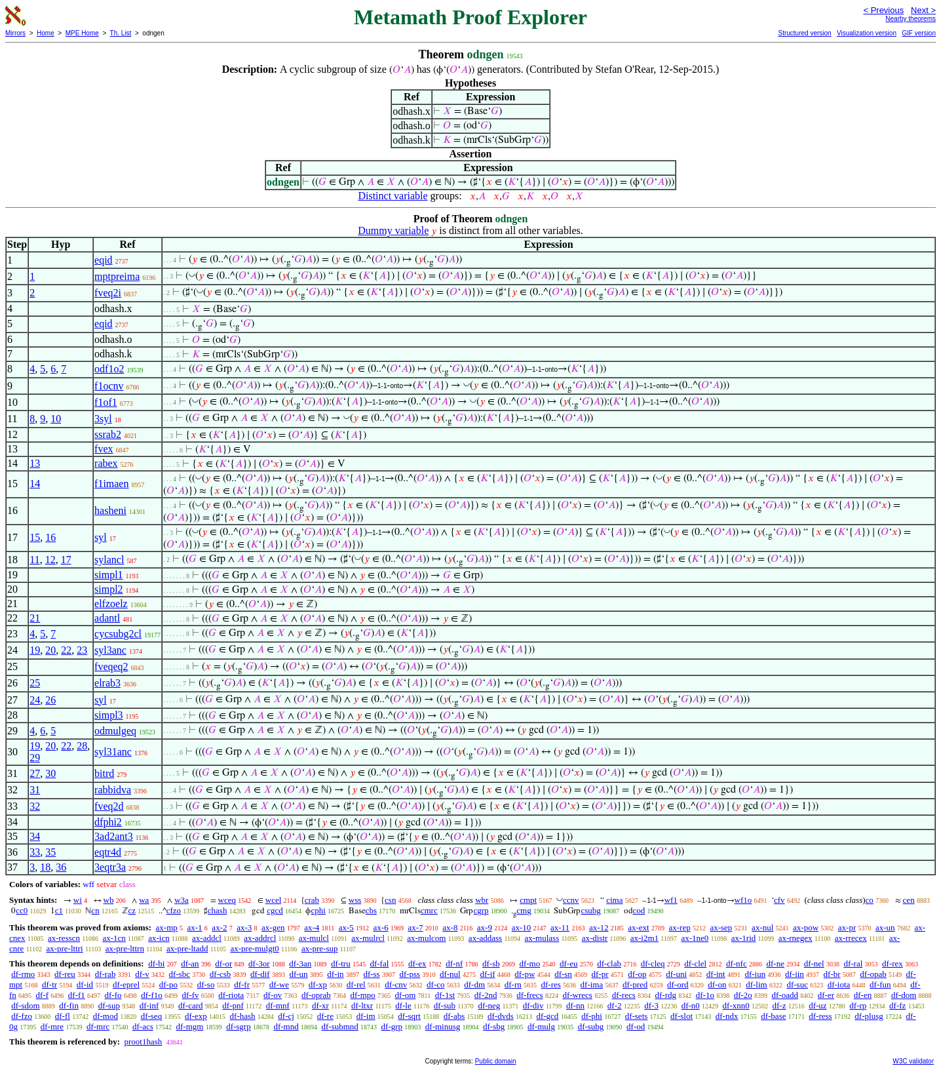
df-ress (820, 1016)
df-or (223, 963)
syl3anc (110, 650)
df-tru (341, 963)
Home (45, 33)
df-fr (242, 984)
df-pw (524, 974)
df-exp (196, 1016)
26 (50, 699)
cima (614, 900)
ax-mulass (542, 938)
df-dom (903, 995)
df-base (773, 1016)
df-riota (231, 995)
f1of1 (105, 402)
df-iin (794, 974)
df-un (298, 974)
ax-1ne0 (694, 938)
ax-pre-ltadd (187, 948)
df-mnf (278, 1005)
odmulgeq (115, 730)
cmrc (429, 910)
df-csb (220, 974)
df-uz (817, 1005)
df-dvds (501, 1016)
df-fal (379, 963)
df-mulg (541, 1026)
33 (34, 852)
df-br (832, 974)
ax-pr (847, 927)
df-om (405, 995)
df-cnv (396, 984)
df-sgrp (238, 1026)
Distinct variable (392, 195)
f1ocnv (108, 385)
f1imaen (111, 483)
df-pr (600, 974)
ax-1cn (113, 938)
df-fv (190, 995)
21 (34, 618)
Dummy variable (393, 230)
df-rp (857, 1005)
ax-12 (599, 927)
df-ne (775, 963)
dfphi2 (108, 821)
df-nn (575, 1005)
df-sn (563, 974)
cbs (371, 910)
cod (639, 910)
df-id (85, 984)
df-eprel (126, 984)
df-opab (873, 974)
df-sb (491, 963)
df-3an (300, 963)
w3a (181, 900)
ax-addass (485, 938)
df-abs (454, 1016)
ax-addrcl (260, 938)
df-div (533, 1005)
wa (144, 900)
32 (34, 806)
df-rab (105, 974)
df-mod (105, 1016)
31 (34, 789)
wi (77, 900)
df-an (190, 963)
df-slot (681, 1016)
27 (34, 773)
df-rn (513, 984)
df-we (279, 984)
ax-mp (167, 927)
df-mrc (97, 1026)
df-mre (52, 1026)
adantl (107, 618)
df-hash (243, 1016)
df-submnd (339, 1026)
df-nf (454, 963)
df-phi (591, 1016)
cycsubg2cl (118, 633)
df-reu (64, 974)
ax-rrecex (851, 938)
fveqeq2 (111, 666)
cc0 (22, 910)
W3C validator (913, 1061)
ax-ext (638, 927)
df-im (365, 1016)
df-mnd (285, 1026)
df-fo (113, 995)
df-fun (880, 984)
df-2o (743, 995)
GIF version (919, 33)
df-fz (897, 1005)
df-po (168, 984)
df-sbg (494, 1026)
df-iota (839, 984)
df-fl (62, 1016)
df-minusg (442, 1026)
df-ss (371, 974)
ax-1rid (743, 938)
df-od (635, 1026)
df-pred (635, 984)
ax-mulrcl (368, 938)
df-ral (852, 963)
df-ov (272, 995)
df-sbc (180, 974)
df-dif (260, 974)
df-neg (489, 1005)
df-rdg (665, 995)
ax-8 (449, 927)
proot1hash (143, 1041)
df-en (863, 995)
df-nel (814, 963)
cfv (779, 900)
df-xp (318, 984)
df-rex (892, 963)
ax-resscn (64, 938)
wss (355, 900)
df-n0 (691, 1005)
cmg (523, 910)
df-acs (142, 1026)
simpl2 (108, 589)
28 (82, 745)
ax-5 (346, 927)
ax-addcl (206, 938)
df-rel (356, 984)
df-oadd (785, 995)
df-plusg (869, 1016)
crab (312, 900)
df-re (325, 1016)
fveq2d (108, 806)
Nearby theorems (910, 18)
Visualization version (866, 33)
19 (34, 650)
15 (34, 537)
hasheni (110, 510)
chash (217, 910)
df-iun (754, 974)
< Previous (883, 10)
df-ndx (727, 1016)
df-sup (109, 1005)
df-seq (152, 1016)
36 (61, 867)
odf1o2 (109, 368)
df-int (715, 974)
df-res (551, 984)
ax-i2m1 (644, 938)
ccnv (571, 900)
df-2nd (485, 995)
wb (109, 900)
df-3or (259, 963)
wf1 (671, 900)
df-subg (591, 1026)
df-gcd (547, 1016)
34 (34, 836)
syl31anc (113, 751)
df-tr (49, 984)
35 (50, 852)
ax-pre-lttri (64, 948)
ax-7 (415, 927)
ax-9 (484, 927)
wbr (481, 900)
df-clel (695, 963)
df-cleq (653, 963)
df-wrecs (577, 995)
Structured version (804, 33)
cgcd (275, 910)
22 (66, 650)
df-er (826, 995)
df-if (487, 974)
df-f (42, 995)
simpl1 (108, 574)
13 (34, 463)
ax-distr (595, 938)
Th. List (121, 33)
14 (34, 483)
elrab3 (107, 682)
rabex (106, 463)
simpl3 (108, 715)
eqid (103, 260)
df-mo (529, 963)
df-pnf (233, 1005)
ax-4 (311, 927)
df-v (142, 974)
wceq (227, 900)
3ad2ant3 (113, 836)
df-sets (636, 1016)
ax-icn (158, 938)
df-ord (678, 984)
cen (909, 900)
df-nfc (736, 963)
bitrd (104, 773)
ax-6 (381, 927)
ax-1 (194, 927)
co (870, 900)
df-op (637, 974)
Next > (923, 10)
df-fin (69, 1005)
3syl (103, 418)
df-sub (444, 1005)
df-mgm (190, 1026)
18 (45, 867)
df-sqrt (409, 1016)
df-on (717, 984)
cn (95, 910)
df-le (403, 1005)
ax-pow (805, 927)
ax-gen (272, 927)
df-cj (286, 1016)
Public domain (495, 1061)
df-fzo (21, 1016)
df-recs (624, 995)
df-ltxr (362, 1005)
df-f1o (152, 995)
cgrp (480, 910)
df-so (206, 984)
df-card (190, 1005)
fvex (103, 448)
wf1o (743, 900)
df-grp (392, 1026)
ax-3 (244, 927)
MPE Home (82, 33)
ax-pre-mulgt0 (254, 948)
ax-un (885, 927)
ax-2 (219, 927)
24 (34, 699)
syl (100, 537)
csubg (590, 910)
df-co (435, 984)
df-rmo (23, 974)
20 (50, 650)
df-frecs (529, 995)
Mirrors (15, 33)
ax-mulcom (426, 938)
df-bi (156, 963)
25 (34, 682)
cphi (318, 910)
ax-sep (721, 927)
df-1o (705, 995)
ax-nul (762, 927)
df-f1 (76, 995)
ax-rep (679, 927)
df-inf (149, 1005)
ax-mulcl (314, 938)
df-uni (676, 974)
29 (34, 757)
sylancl (109, 559)
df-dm (474, 984)
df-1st (445, 995)
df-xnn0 (736, 1005)
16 (50, 537)
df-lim (756, 984)
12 (50, 559)
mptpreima (117, 276)
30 (50, 773)
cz (132, 910)
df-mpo (363, 995)
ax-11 (559, 927)
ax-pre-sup (319, 948)
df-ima (592, 984)
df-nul (450, 974)
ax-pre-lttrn (125, 948)
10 (55, 418)
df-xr (320, 1005)
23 (82, 650)
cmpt (528, 900)
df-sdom (25, 1005)
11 (34, 559)
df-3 (651, 1005)
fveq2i (107, 292)
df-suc (797, 984)
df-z (779, 1005)
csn (390, 900)
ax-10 (521, 927)
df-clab (609, 963)
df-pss (409, 974)
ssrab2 (107, 434)
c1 (59, 910)
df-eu (568, 963)
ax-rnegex (795, 938)
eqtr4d (107, 852)
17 (66, 559)
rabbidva (112, 789)
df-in (335, 974)
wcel (273, 900)
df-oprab (316, 995)
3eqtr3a (110, 867)
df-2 (614, 1005)
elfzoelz (111, 603)
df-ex (417, 963)
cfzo (173, 910)
